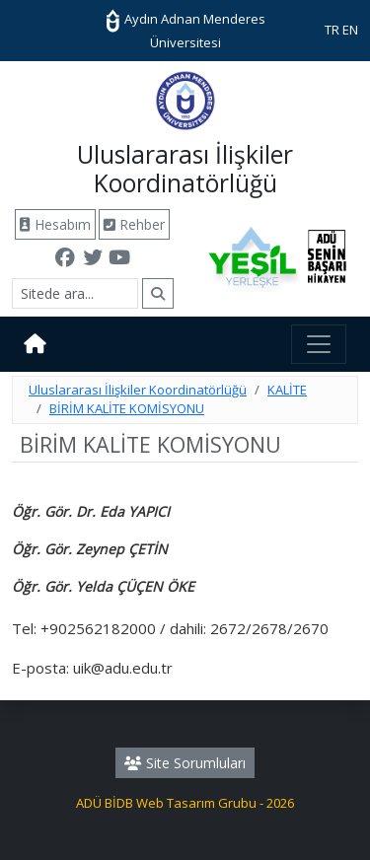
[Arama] (75, 293)
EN (350, 29)
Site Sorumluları (185, 762)
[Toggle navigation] (318, 344)
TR (332, 29)
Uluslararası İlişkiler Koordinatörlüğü (138, 389)
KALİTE (287, 389)
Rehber (134, 224)
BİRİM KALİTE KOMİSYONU (126, 408)
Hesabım (55, 224)
